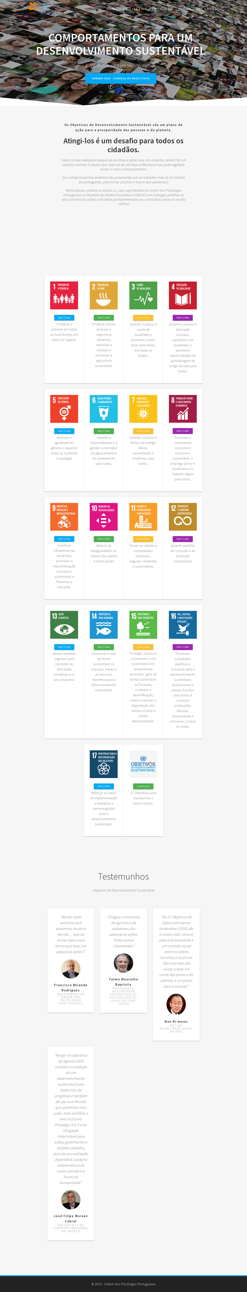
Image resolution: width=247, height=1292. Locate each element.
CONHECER (143, 786)
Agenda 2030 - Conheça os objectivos (120, 78)
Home (112, 9)
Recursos (206, 9)
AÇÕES (184, 9)
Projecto (133, 9)
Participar (161, 9)
